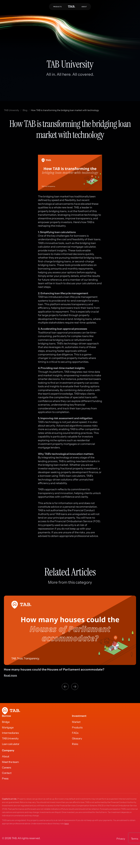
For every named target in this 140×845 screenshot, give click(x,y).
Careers (6, 767)
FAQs (75, 732)
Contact (7, 773)
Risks (75, 744)
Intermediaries (10, 732)
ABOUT (84, 7)
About (5, 756)
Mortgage (7, 727)
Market (76, 721)
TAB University (11, 110)
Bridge (6, 721)
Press (5, 778)
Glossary (77, 738)
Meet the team (10, 762)
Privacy (121, 838)
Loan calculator (10, 744)
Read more (10, 675)
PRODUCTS (57, 7)
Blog (25, 110)
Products (77, 727)
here (66, 823)
